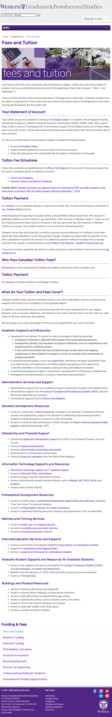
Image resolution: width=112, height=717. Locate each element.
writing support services (33, 507)
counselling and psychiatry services (39, 528)
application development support (40, 439)
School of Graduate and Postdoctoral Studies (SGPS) (71, 391)
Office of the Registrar (58, 168)
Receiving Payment (15, 661)
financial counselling (31, 456)
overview (9, 205)
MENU (6, 27)
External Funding (13, 643)
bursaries (25, 568)
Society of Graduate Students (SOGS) (83, 565)
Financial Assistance (16, 655)
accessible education (32, 531)
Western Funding (13, 637)
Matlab (73, 480)
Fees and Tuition (13, 631)
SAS (80, 480)
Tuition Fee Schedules (21, 178)
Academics (50, 701)
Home (5, 37)
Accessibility (6, 712)
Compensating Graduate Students (24, 673)
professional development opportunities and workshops (66, 500)
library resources (45, 412)
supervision (58, 360)
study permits (65, 545)
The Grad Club (28, 575)
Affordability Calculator (17, 649)
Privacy (4, 710)
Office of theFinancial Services (77, 243)
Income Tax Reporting (16, 667)
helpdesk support (59, 470)
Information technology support (26, 470)
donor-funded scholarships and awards (41, 449)
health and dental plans (48, 568)
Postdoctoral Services (55, 704)
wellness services (46, 524)
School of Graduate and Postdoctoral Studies (19, 696)
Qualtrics (15, 484)
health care (26, 524)
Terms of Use (28, 710)
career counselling (59, 507)
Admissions (50, 696)
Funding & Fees (17, 37)
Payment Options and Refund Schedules (31, 181)
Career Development (54, 707)
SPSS (87, 480)
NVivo (94, 480)
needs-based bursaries (32, 446)
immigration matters (87, 545)
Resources (50, 710)
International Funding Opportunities (25, 679)
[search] (18, 15)
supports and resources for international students (46, 552)
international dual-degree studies (40, 548)
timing (44, 282)
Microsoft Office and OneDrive (36, 473)
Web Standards (14, 710)
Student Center (61, 119)
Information (8, 267)
